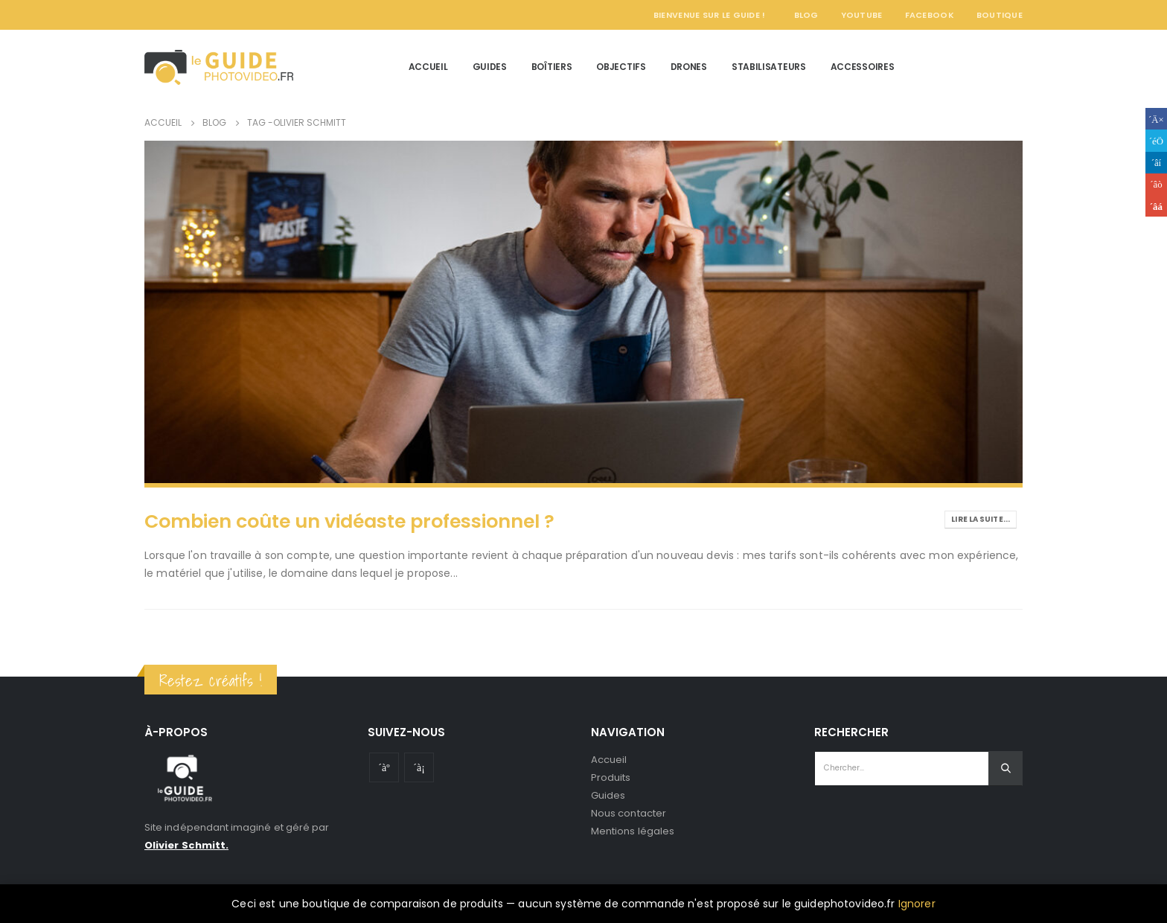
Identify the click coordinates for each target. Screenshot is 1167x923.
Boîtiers (551, 66)
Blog (806, 15)
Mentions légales (632, 831)
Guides (490, 66)
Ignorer (917, 903)
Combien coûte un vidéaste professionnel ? (349, 521)
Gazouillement (1156, 140)
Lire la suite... (980, 519)
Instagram (419, 767)
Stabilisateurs (769, 66)
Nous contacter (628, 813)
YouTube (862, 15)
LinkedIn (1156, 162)
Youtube (384, 767)
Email (1156, 206)
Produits (611, 777)
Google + (1156, 184)
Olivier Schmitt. (186, 845)
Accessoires (863, 66)
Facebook (929, 15)
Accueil (428, 66)
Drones (689, 66)
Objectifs (620, 66)
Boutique (999, 15)
